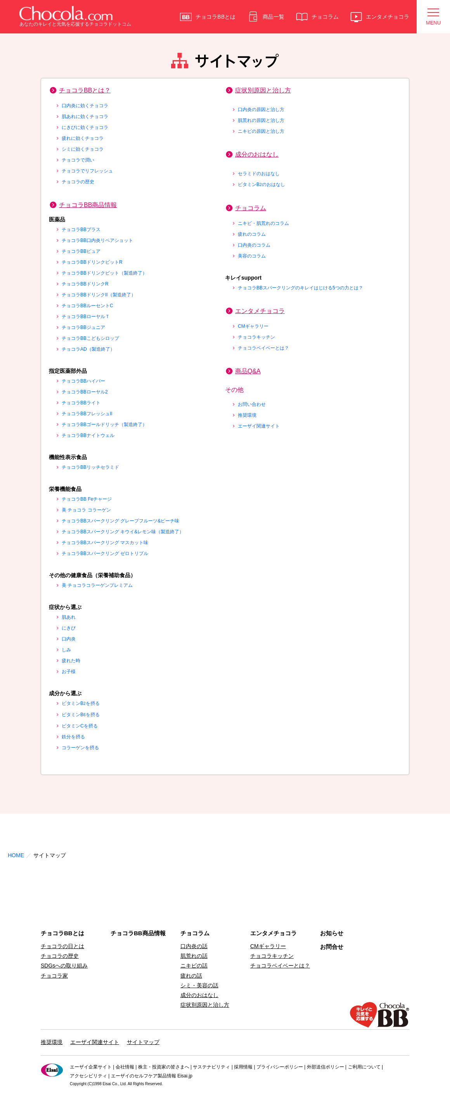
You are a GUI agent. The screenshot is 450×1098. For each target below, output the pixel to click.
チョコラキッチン (256, 337)
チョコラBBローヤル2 (85, 392)
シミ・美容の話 (199, 985)
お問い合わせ (252, 404)
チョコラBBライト (81, 402)
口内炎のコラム (254, 245)
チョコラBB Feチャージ (87, 499)
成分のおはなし (257, 154)
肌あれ (69, 617)
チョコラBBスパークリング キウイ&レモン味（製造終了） (123, 531)
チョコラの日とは (62, 946)
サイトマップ (143, 1042)
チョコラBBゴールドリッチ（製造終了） (104, 424)
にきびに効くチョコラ (85, 127)
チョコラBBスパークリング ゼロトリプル (105, 553)
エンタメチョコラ (260, 311)
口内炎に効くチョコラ (85, 105)
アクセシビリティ (88, 1076)
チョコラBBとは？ (85, 90)
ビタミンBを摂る (81, 703)
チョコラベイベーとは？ (263, 348)
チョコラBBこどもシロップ (90, 338)
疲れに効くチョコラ (83, 138)
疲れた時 (71, 660)
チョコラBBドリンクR (85, 284)
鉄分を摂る (73, 737)
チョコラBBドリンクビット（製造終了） (104, 273)
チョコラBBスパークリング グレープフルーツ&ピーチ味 (120, 521)
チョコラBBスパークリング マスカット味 (105, 542)
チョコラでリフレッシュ (87, 171)
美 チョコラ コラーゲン (86, 510)
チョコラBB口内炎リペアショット (97, 240)
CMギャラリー (253, 326)
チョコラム (250, 208)
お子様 (69, 671)
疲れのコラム (252, 234)
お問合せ (331, 946)
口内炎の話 (194, 946)
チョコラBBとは (62, 933)
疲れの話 (191, 976)
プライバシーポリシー (279, 1067)
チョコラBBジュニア (83, 327)
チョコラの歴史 (78, 181)
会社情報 (125, 1067)
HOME (16, 855)
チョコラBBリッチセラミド (90, 467)
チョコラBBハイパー (83, 381)
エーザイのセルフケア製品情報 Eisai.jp (151, 1076)
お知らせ (331, 933)
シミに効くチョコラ (83, 149)
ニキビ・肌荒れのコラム (263, 223)
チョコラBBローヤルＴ (86, 316)
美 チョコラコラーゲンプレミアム (97, 585)
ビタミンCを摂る (80, 726)
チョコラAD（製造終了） (88, 349)
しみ (66, 650)
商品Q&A (248, 371)
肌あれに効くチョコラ (85, 116)
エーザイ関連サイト (259, 426)
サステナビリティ (211, 1067)
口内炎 (69, 639)
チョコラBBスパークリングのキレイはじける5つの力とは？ (300, 288)
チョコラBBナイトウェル (88, 435)
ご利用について (364, 1067)
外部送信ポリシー (325, 1067)
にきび (69, 628)
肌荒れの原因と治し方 (261, 120)
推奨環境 (247, 415)
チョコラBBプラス (81, 229)
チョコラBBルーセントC (87, 305)
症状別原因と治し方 (263, 90)
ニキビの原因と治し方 (261, 131)
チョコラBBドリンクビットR (92, 262)
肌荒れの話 (194, 956)
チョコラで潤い (78, 160)
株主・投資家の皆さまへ (163, 1067)
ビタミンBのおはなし (261, 184)
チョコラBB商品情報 (88, 205)
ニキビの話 (194, 965)
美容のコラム (252, 256)
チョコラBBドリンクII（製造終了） (99, 295)
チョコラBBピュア (81, 251)
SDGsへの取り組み (64, 965)
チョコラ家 (54, 976)
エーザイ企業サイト (91, 1067)
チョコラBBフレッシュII (87, 413)
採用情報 (243, 1067)
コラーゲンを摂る (80, 747)
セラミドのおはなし (259, 173)
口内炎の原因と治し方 (261, 109)
